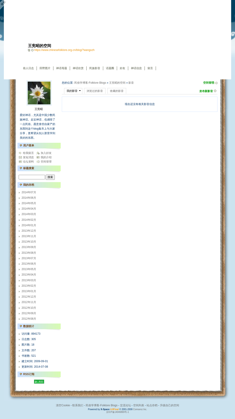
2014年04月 (29, 208)
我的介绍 (46, 157)
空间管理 (208, 82)
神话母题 (61, 68)
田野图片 (45, 68)
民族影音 (94, 68)
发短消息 (28, 157)
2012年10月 (29, 307)
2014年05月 (29, 203)
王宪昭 (39, 109)
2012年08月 (29, 318)
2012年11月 (29, 302)
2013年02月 (29, 285)
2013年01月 (29, 291)
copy (29, 50)
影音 (131, 82)
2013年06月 (29, 263)
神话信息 (136, 68)
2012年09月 (29, 313)
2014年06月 (29, 197)
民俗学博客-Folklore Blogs (90, 82)
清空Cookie (63, 405)
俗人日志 (28, 68)
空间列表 (138, 405)
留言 (150, 68)
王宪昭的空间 (117, 82)
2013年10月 (29, 241)
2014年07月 (29, 192)
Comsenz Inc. (140, 409)
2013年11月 (29, 236)
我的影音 (72, 91)
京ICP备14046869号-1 (117, 412)
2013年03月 (29, 280)
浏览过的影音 (95, 91)
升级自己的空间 (169, 405)
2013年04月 (29, 274)
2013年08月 (29, 252)
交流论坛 (125, 405)
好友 (122, 68)
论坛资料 (28, 161)
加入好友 (46, 153)
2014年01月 (29, 225)
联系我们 (77, 405)
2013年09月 (29, 247)
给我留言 (28, 153)
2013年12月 (29, 230)
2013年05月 (29, 269)
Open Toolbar (5, 5)
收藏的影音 (117, 91)
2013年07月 (29, 258)
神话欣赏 (78, 68)
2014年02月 (29, 219)
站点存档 (152, 405)
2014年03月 (29, 214)
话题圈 (110, 68)
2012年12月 (29, 296)
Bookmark (32, 50)
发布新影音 (206, 91)
